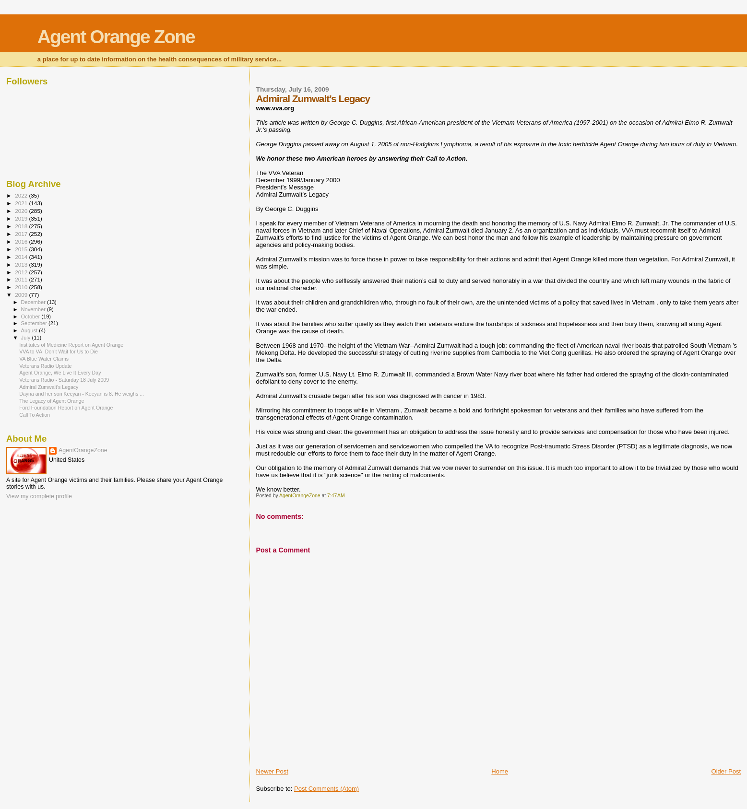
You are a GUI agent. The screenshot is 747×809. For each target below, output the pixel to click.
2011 (22, 279)
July (26, 337)
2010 (22, 287)
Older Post (726, 771)
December (34, 302)
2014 (22, 257)
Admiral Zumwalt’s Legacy (48, 387)
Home (499, 771)
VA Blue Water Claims (44, 359)
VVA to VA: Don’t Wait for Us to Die (58, 351)
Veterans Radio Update (45, 366)
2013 (22, 264)
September (35, 323)
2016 (22, 241)
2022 (22, 195)
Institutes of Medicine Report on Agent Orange (71, 345)
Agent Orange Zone (116, 36)
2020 (22, 211)
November (34, 309)
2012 (22, 272)
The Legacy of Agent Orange (51, 401)
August (30, 330)
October (31, 316)
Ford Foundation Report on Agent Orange (66, 407)
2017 (22, 234)
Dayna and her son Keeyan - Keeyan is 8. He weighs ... (81, 394)
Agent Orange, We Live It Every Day (60, 372)
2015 (22, 249)
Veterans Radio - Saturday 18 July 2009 (64, 380)
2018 (22, 226)
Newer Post (272, 771)
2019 (22, 218)
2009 (22, 295)
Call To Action (34, 415)
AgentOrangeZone (83, 450)
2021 (22, 203)
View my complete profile (39, 496)
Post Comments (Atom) (326, 788)
